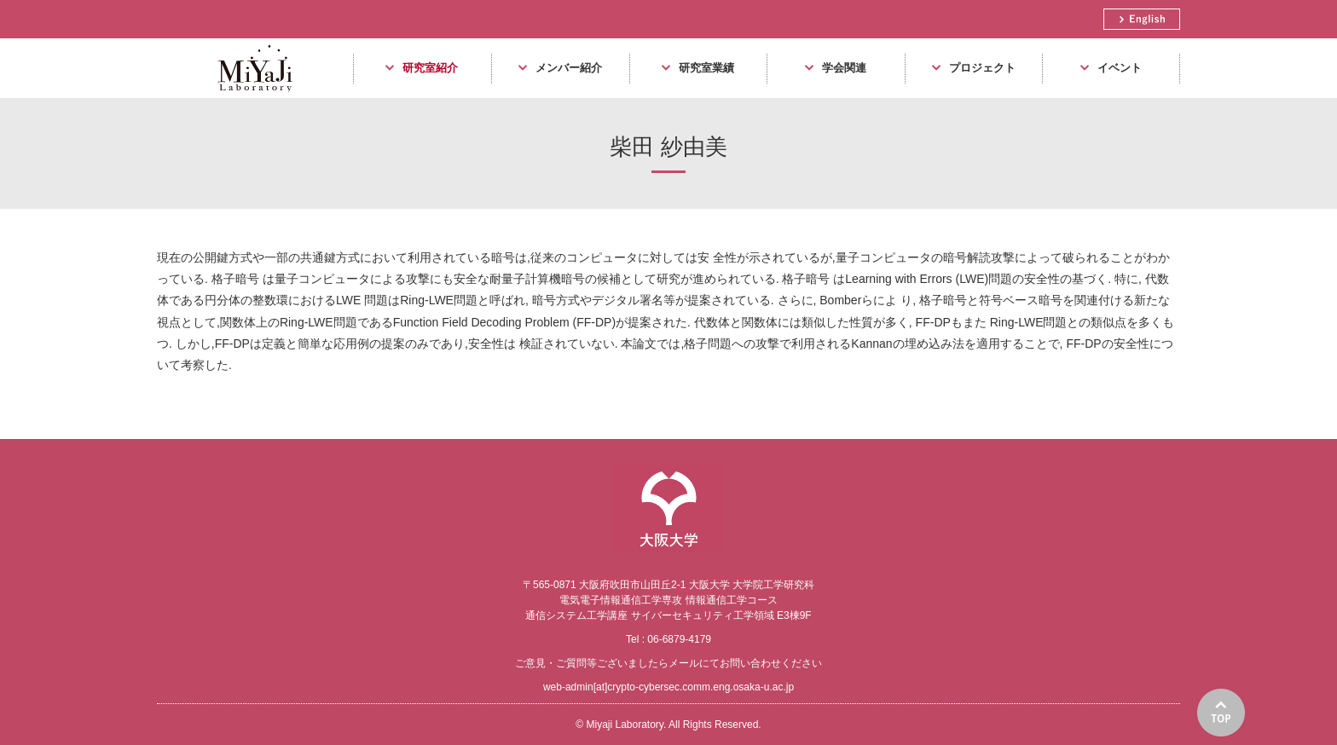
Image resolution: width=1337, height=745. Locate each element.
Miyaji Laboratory (248, 97)
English (1141, 19)
